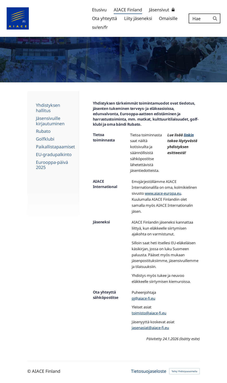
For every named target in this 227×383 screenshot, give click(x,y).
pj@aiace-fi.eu (143, 298)
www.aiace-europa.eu (163, 193)
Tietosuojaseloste (148, 371)
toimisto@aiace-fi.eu (149, 313)
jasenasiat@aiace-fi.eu (150, 327)
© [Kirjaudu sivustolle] (29, 371)
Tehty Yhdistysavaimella (184, 371)
